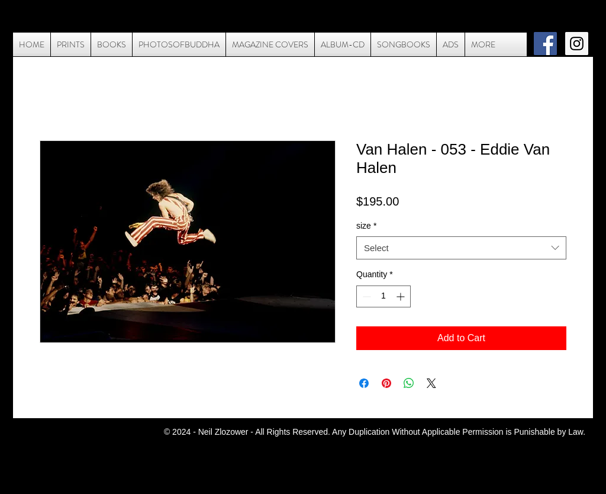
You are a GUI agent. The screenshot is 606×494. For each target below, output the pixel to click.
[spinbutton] (383, 296)
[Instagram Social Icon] (576, 43)
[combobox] (461, 247)
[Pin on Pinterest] (386, 383)
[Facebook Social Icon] (545, 43)
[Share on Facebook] (364, 383)
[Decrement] (365, 296)
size (366, 225)
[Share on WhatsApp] (409, 383)
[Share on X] (431, 383)
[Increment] (401, 296)
